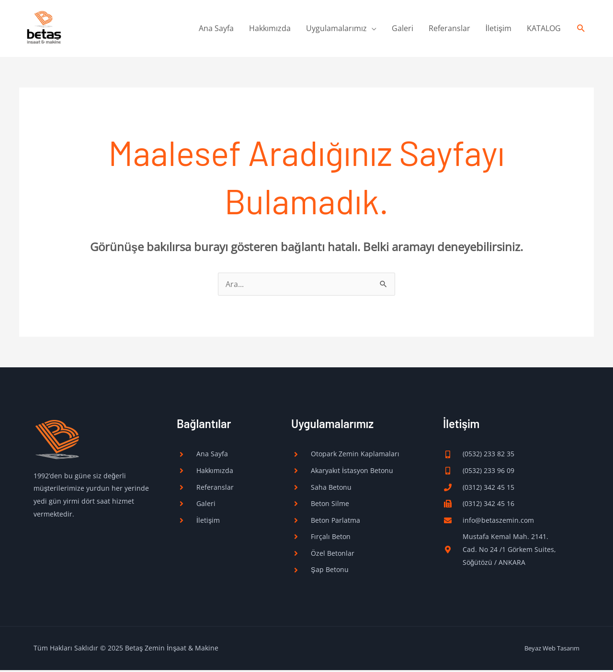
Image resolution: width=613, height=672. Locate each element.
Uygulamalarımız (336, 29)
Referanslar (449, 29)
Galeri (402, 29)
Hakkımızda (270, 29)
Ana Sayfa (216, 29)
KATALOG (544, 29)
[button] (581, 29)
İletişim (498, 29)
